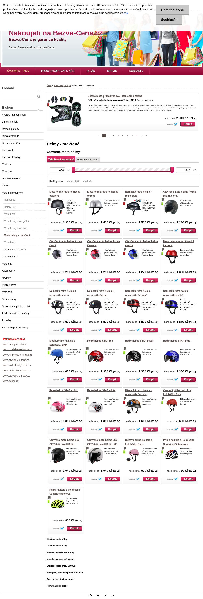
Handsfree (9, 199)
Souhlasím (169, 19)
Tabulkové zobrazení (61, 159)
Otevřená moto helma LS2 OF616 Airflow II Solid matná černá (64, 444)
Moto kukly (10, 242)
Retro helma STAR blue (176, 340)
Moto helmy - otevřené (17, 235)
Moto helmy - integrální (16, 221)
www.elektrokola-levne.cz (16, 370)
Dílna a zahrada (10, 136)
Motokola (7, 292)
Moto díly (7, 263)
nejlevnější (73, 181)
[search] (39, 96)
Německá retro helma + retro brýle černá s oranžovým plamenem (138, 394)
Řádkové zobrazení (87, 159)
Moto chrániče (9, 256)
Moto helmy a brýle (12, 192)
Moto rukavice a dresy (14, 249)
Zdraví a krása (10, 121)
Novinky (6, 277)
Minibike (6, 164)
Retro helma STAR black (139, 340)
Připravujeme (9, 285)
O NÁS (90, 70)
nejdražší (88, 181)
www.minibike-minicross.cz (17, 349)
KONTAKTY (136, 70)
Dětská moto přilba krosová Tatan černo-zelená (115, 96)
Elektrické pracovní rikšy (15, 327)
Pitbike (5, 185)
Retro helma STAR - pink (63, 390)
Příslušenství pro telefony (15, 313)
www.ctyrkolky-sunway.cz (16, 375)
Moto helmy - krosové (15, 228)
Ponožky (6, 320)
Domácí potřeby (10, 129)
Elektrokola (8, 150)
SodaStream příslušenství (16, 306)
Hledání (8, 88)
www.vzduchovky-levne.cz (17, 365)
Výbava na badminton (14, 114)
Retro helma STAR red (100, 340)
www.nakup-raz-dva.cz (15, 344)
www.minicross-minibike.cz (17, 354)
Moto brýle (9, 214)
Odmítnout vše (172, 10)
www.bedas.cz (11, 381)
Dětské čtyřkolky (11, 178)
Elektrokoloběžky (11, 157)
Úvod (49, 85)
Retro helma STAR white (101, 390)
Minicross (7, 171)
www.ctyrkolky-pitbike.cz (16, 360)
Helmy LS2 (10, 207)
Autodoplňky (8, 270)
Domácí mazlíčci (11, 143)
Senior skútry (9, 299)
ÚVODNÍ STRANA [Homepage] (18, 70)
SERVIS (112, 70)
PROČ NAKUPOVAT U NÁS (57, 70)
